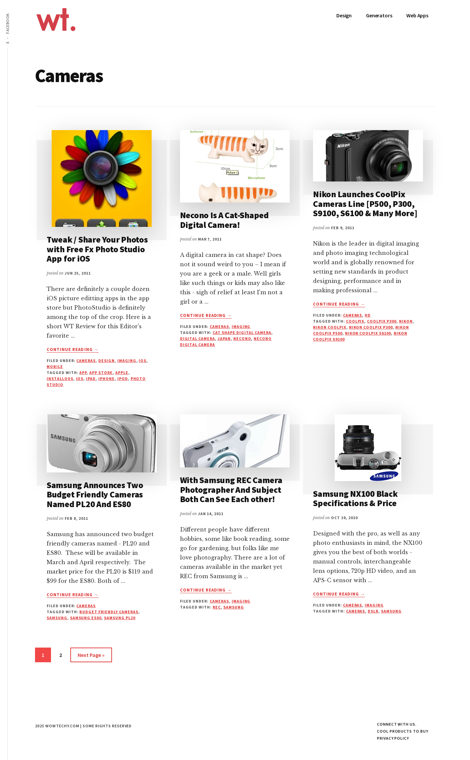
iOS (142, 360)
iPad (91, 378)
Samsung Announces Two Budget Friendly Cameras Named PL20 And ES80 (95, 494)
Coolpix (355, 321)
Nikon (406, 321)
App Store (101, 372)
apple (121, 372)
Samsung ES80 (86, 617)
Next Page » (91, 656)
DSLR (373, 611)
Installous (60, 378)
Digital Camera (197, 338)
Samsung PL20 (119, 617)
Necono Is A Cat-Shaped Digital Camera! (224, 220)
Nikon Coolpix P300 (371, 327)
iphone (106, 378)
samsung (57, 617)
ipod (122, 378)
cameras (355, 611)
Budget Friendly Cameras (108, 611)
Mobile (55, 366)
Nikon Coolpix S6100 (368, 333)
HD (368, 315)
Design (106, 360)
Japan (224, 338)
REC (217, 607)
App (83, 372)
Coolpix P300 (381, 321)
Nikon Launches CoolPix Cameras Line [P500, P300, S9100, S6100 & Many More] (365, 203)
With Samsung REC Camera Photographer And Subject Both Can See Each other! (231, 489)
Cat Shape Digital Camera (242, 332)
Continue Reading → (73, 350)
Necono (242, 338)
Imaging (126, 360)
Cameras (86, 360)
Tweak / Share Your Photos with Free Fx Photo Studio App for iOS (97, 249)
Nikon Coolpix (329, 327)
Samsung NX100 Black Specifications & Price (355, 498)
